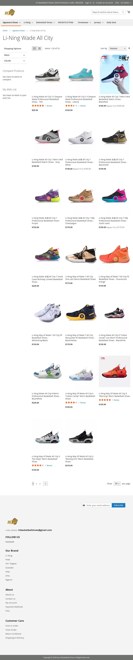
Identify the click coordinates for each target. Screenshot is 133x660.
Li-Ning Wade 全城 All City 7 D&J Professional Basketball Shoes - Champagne (79, 221)
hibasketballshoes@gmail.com (35, 530)
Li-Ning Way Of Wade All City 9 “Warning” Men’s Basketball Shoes (114, 394)
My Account (11, 602)
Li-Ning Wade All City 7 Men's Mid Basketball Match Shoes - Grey (47, 160)
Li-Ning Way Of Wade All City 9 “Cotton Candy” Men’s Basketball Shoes (80, 396)
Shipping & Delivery (14, 637)
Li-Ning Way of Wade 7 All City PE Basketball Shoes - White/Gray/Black (47, 338)
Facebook (9, 541)
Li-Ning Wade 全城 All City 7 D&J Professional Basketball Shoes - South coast (113, 221)
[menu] (66, 22)
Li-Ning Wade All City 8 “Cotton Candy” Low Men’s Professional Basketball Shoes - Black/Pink (113, 338)
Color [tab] (7, 60)
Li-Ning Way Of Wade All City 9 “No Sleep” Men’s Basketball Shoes (46, 459)
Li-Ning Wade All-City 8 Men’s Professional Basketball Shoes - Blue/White (46, 396)
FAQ (7, 610)
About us (9, 594)
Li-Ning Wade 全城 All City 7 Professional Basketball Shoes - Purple (46, 221)
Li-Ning (8, 555)
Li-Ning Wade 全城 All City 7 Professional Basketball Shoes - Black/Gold (113, 162)
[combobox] (108, 12)
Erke (7, 575)
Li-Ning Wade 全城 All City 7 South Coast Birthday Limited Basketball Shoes (47, 279)
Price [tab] (6, 55)
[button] (123, 2)
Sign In (88, 2)
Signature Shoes (18, 30)
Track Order (11, 629)
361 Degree (10, 563)
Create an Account (104, 2)
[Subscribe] (118, 505)
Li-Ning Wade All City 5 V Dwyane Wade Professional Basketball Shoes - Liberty (80, 99)
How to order (11, 625)
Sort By (104, 48)
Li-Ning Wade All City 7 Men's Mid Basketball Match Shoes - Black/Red (114, 99)
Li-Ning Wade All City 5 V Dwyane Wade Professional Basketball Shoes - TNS (47, 99)
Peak (7, 559)
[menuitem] (11, 22)
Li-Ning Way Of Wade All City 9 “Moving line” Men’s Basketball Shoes (79, 459)
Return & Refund (13, 633)
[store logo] (10, 12)
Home (5, 30)
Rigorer (8, 579)
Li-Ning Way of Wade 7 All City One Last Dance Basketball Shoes (80, 277)
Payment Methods (14, 606)
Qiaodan (9, 567)
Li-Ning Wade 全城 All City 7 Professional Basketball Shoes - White (79, 162)
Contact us (10, 598)
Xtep (7, 571)
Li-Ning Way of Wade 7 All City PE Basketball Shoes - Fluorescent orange (114, 279)
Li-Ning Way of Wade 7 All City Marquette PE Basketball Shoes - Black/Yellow (80, 338)
